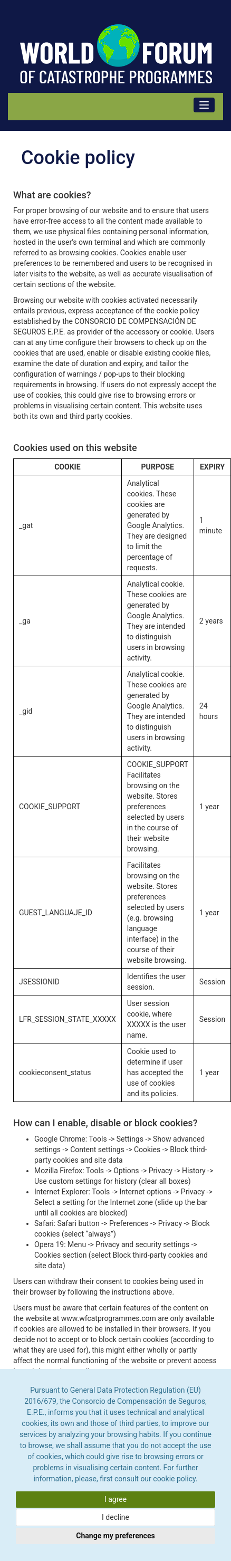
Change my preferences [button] (115, 1535)
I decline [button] (115, 1517)
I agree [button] (115, 1499)
